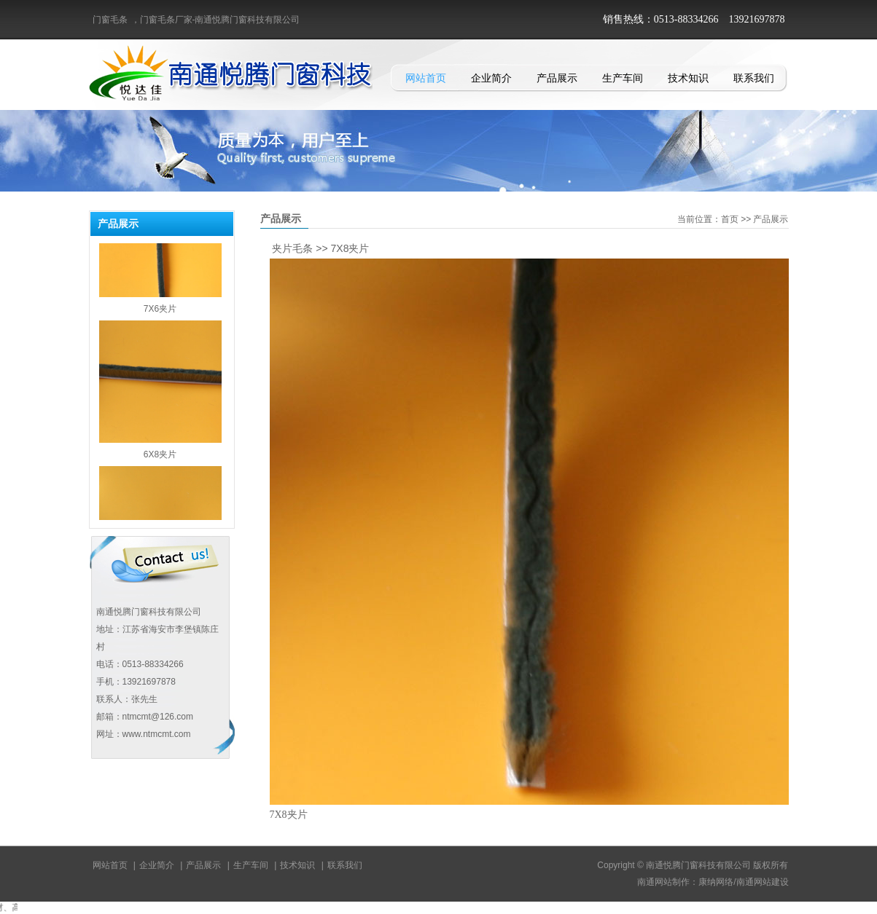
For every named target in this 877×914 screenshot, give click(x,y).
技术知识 (688, 78)
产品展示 (557, 78)
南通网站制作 (663, 882)
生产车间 (622, 78)
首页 (729, 219)
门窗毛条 (110, 20)
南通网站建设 (762, 882)
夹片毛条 (292, 248)
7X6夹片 (160, 312)
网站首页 (425, 78)
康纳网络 (715, 882)
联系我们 (753, 78)
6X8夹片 (160, 458)
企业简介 (491, 78)
